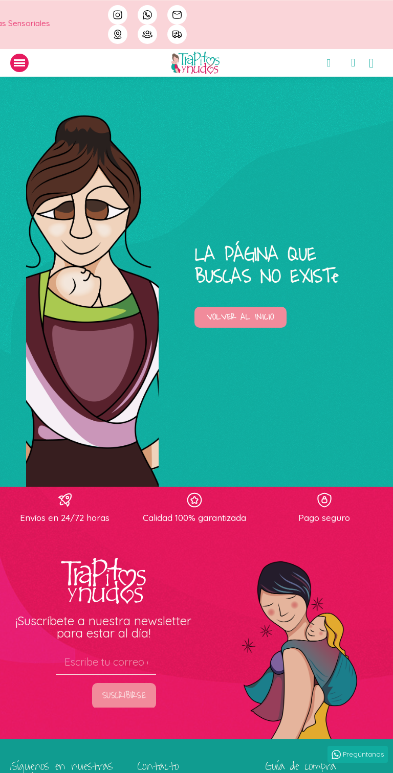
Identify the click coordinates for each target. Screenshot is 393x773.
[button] (240, 317)
